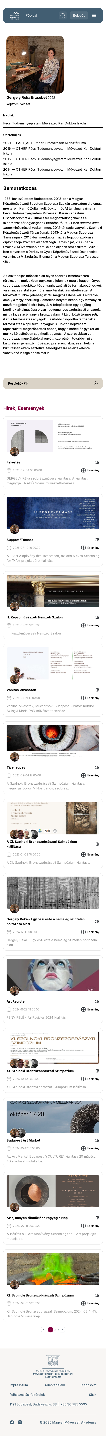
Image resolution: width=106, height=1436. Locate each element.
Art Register (16, 1001)
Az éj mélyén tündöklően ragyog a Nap (37, 1218)
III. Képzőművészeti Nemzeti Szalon (35, 617)
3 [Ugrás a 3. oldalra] (58, 1329)
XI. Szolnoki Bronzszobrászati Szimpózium (40, 1071)
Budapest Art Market (23, 1140)
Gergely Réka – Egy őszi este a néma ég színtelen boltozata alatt (46, 921)
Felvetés (13, 462)
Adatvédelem (55, 1385)
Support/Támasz (20, 540)
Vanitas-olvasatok (21, 690)
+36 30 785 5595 (73, 1404)
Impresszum (19, 1385)
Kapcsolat (88, 1385)
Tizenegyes (16, 767)
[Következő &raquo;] (62, 1329)
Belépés (79, 15)
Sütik (92, 1395)
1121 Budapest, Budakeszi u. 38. (33, 1404)
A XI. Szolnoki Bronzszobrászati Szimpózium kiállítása (42, 844)
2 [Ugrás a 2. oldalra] (55, 1329)
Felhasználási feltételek (27, 1395)
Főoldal (31, 15)
